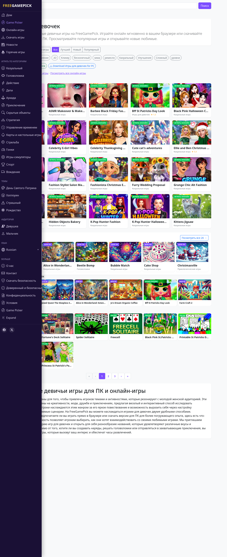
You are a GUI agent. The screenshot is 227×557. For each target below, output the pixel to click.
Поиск (212, 6)
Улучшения (152, 109)
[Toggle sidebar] (21, 317)
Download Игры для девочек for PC (79, 117)
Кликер (73, 109)
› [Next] (128, 481)
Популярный (98, 49)
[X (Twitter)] (12, 330)
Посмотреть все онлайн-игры (75, 124)
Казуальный (134, 109)
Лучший (73, 49)
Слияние (51, 109)
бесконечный (89, 109)
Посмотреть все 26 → (201, 289)
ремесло (117, 109)
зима (105, 109)
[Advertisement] (116, 79)
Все (63, 49)
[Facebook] (4, 330)
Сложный (168, 109)
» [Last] (135, 481)
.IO (62, 109)
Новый (85, 49)
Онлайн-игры (48, 49)
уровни (183, 109)
